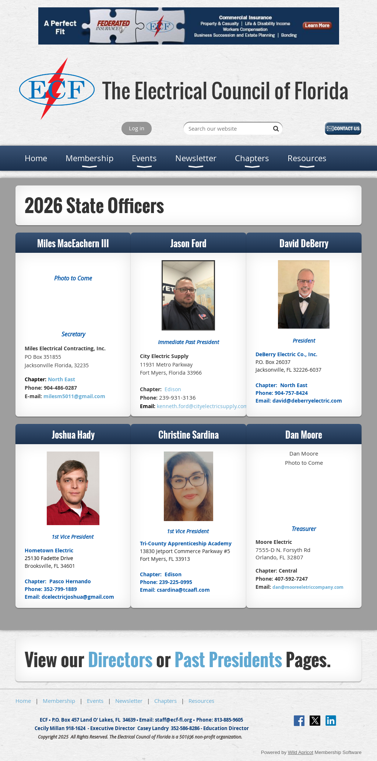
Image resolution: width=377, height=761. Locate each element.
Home (23, 700)
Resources (201, 700)
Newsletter (128, 700)
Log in (136, 128)
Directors (120, 659)
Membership (59, 700)
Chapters (165, 700)
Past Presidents (228, 659)
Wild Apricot (300, 752)
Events (95, 700)
